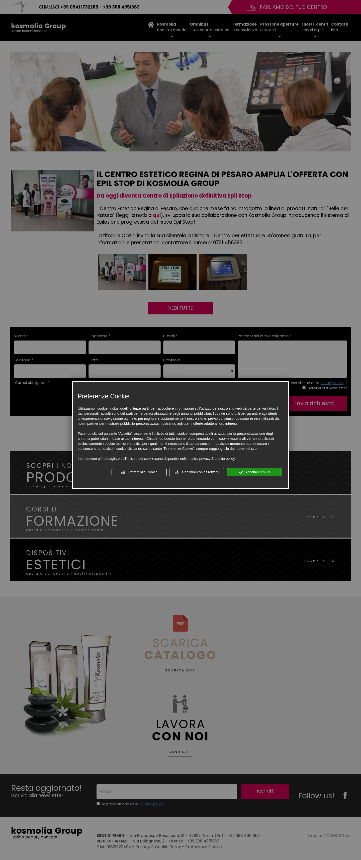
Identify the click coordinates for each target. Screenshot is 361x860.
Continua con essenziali (196, 472)
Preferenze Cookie (139, 472)
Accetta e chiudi (254, 472)
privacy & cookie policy (217, 459)
